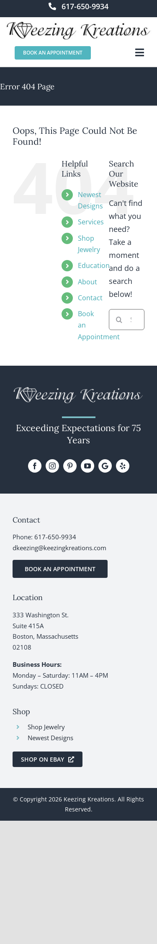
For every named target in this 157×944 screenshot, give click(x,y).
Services (91, 221)
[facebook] (34, 466)
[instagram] (52, 466)
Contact (90, 297)
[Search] (119, 319)
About (87, 281)
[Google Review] (105, 466)
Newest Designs (50, 737)
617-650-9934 (55, 537)
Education (94, 265)
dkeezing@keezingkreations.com (59, 548)
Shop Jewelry (46, 727)
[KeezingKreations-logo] (78, 25)
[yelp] (122, 466)
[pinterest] (70, 466)
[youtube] (87, 466)
